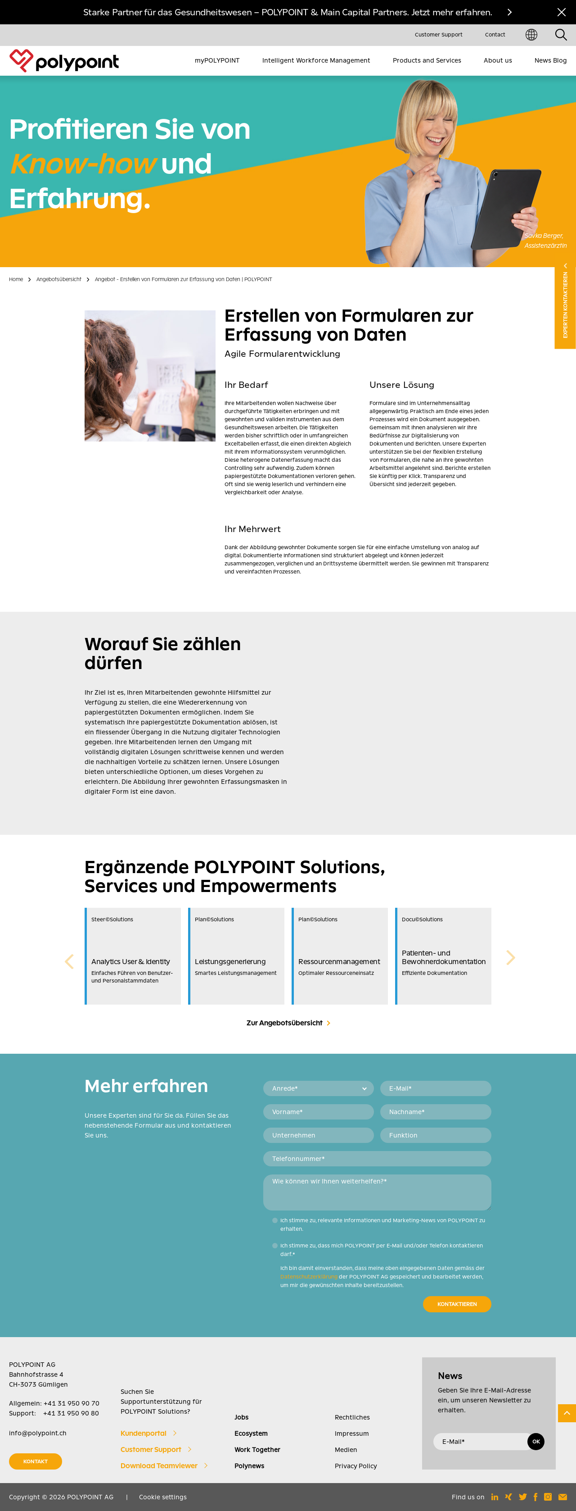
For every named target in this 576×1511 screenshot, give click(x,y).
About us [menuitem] (498, 60)
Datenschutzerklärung (309, 1276)
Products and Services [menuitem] (427, 60)
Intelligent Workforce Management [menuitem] (316, 60)
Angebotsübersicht (58, 279)
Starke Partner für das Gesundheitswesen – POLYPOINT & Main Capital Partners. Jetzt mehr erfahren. (287, 12)
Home (16, 279)
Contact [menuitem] (495, 34)
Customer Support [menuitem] (439, 34)
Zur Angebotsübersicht (285, 1023)
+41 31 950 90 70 (71, 1403)
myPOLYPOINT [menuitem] (217, 60)
